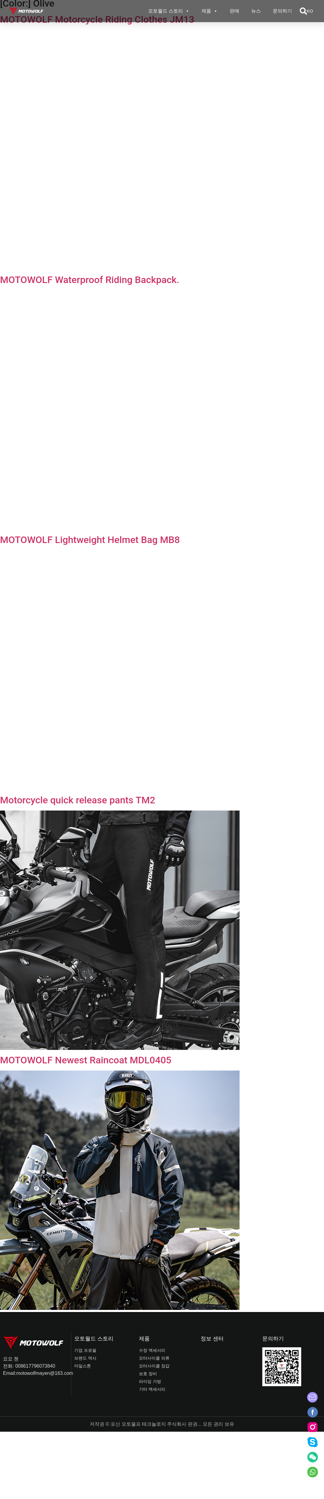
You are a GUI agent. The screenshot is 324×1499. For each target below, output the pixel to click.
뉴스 (256, 11)
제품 (210, 11)
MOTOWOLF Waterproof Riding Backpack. (89, 279)
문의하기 (282, 11)
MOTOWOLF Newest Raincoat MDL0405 (85, 1060)
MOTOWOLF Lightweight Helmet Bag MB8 (90, 539)
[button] (303, 11)
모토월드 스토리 (169, 11)
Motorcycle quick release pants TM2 (77, 800)
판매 (234, 11)
